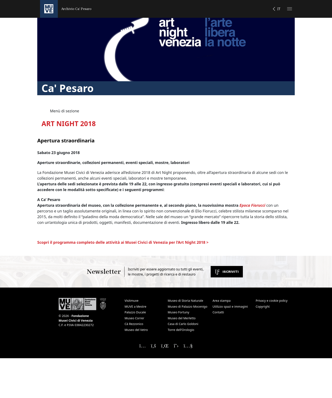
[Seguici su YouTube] (188, 345)
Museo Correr (134, 318)
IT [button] (278, 9)
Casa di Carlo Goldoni (183, 324)
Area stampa (222, 301)
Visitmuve (131, 301)
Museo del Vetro (136, 330)
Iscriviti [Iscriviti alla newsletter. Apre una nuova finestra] (227, 272)
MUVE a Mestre (135, 306)
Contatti (218, 312)
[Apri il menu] (289, 8)
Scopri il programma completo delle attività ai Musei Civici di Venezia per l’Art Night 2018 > (123, 242)
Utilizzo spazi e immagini (230, 306)
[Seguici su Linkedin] (165, 345)
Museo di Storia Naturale (185, 301)
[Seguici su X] (176, 345)
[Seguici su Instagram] (142, 345)
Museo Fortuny (178, 312)
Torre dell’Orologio (181, 330)
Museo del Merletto (182, 318)
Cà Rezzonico (134, 324)
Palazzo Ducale (135, 312)
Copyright (263, 306)
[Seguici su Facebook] (153, 345)
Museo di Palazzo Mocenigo (187, 306)
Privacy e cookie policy (271, 301)
